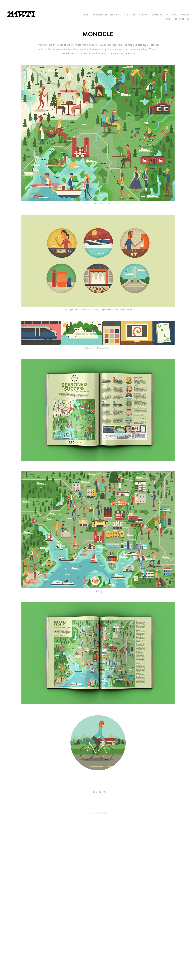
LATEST (86, 14)
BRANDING (157, 14)
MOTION (184, 14)
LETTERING (171, 14)
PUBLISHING (130, 14)
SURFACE (144, 14)
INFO (168, 19)
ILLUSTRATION (100, 14)
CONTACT (179, 19)
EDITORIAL (115, 14)
